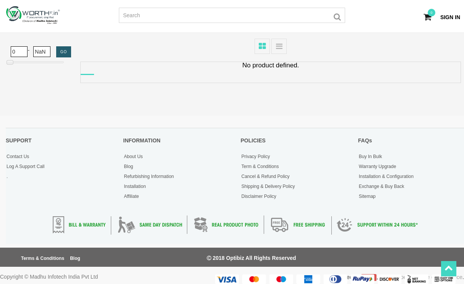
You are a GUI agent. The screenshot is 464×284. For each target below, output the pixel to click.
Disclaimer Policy (259, 196)
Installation (135, 186)
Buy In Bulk (370, 156)
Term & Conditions (260, 166)
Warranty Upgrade (377, 166)
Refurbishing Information (149, 176)
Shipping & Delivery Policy (268, 186)
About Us (133, 156)
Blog (128, 166)
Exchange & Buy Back (381, 186)
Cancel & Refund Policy (266, 176)
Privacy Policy (256, 156)
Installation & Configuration (386, 176)
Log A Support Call (25, 166)
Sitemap (367, 196)
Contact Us (17, 156)
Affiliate (131, 196)
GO (63, 52)
